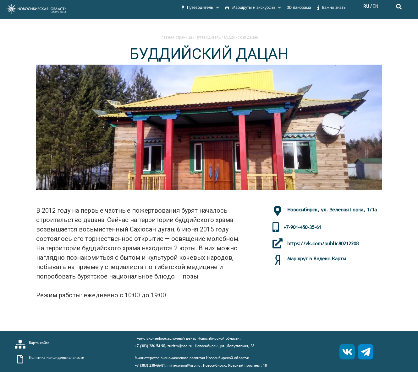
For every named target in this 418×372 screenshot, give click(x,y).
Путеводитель (208, 37)
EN (375, 6)
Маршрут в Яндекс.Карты (316, 258)
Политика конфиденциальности (56, 357)
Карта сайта (39, 343)
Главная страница (176, 37)
